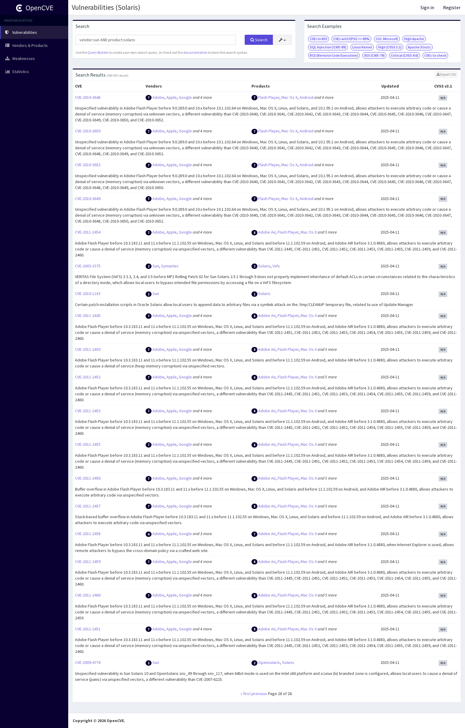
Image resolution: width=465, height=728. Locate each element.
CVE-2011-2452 (88, 377)
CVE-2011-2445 (88, 315)
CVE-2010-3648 (88, 97)
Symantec (170, 266)
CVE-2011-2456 (88, 478)
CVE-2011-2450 (88, 349)
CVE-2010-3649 (88, 198)
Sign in (427, 7)
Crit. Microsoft (387, 39)
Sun (155, 266)
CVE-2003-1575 (88, 266)
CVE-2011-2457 (88, 506)
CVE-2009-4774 (88, 662)
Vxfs (276, 266)
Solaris (264, 266)
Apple (171, 97)
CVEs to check (435, 55)
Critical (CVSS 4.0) (404, 55)
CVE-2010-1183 (88, 293)
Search (258, 39)
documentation (195, 52)
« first (246, 693)
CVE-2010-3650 (88, 131)
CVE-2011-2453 (88, 410)
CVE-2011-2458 (88, 533)
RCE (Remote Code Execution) (334, 55)
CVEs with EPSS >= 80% (351, 39)
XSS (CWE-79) (374, 55)
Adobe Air (267, 232)
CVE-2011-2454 (88, 232)
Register (452, 7)
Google (185, 97)
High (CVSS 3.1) (390, 47)
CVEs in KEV (318, 39)
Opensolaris (269, 662)
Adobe (158, 97)
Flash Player (268, 97)
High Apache (414, 39)
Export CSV (446, 74)
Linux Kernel (362, 47)
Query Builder (97, 52)
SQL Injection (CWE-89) (328, 47)
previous (259, 693)
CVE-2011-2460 (88, 595)
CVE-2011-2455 (88, 444)
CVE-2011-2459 (88, 561)
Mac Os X (289, 97)
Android (306, 97)
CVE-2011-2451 (88, 629)
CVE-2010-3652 (88, 164)
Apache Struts (419, 47)
